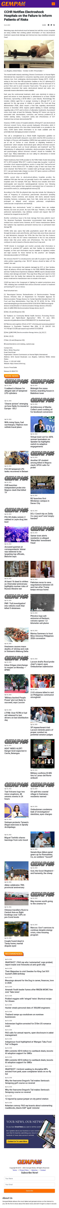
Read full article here (10, 291)
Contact (43, 1170)
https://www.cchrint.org (17, 363)
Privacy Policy (24, 1170)
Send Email (11, 352)
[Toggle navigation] (53, 3)
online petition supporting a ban (15, 261)
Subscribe (29, 1191)
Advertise (34, 1170)
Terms (15, 1170)
